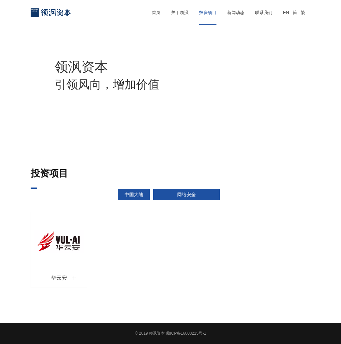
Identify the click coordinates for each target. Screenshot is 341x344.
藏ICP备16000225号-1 (186, 333)
